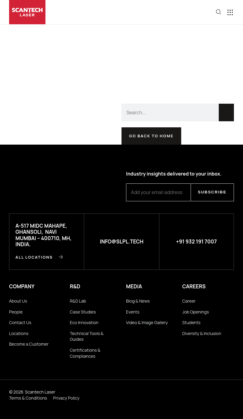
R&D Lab (78, 301)
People (16, 312)
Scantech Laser (40, 392)
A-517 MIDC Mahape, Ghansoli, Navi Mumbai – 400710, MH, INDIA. (43, 235)
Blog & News (138, 301)
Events (132, 312)
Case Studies (83, 312)
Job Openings (195, 312)
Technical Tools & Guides (87, 336)
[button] (197, 12)
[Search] (226, 112)
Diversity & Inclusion (201, 333)
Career (189, 301)
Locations (18, 333)
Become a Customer (28, 344)
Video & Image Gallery (147, 322)
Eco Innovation (84, 322)
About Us (18, 301)
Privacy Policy (66, 398)
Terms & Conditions (28, 398)
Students (191, 322)
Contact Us (20, 322)
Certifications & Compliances (85, 353)
